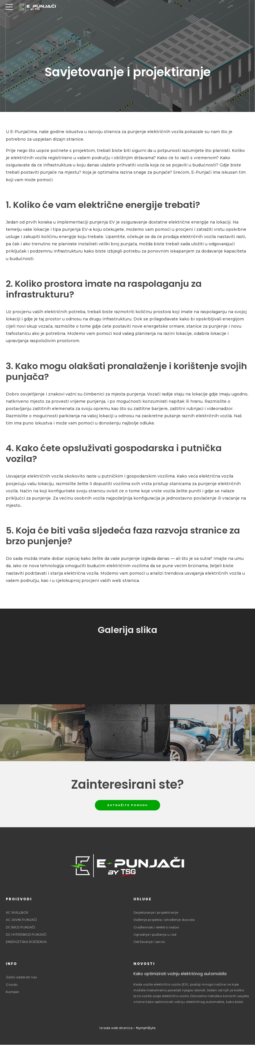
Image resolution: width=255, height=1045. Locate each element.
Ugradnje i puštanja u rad (154, 935)
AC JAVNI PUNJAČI (21, 920)
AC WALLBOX (17, 913)
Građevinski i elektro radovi (156, 928)
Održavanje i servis (149, 942)
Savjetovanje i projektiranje (155, 913)
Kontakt (12, 992)
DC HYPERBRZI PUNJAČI (26, 935)
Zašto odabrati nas (21, 978)
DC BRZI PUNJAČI (20, 928)
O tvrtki (12, 985)
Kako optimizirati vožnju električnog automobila (180, 974)
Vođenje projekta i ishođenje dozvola (164, 920)
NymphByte (145, 1028)
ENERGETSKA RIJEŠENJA (26, 942)
